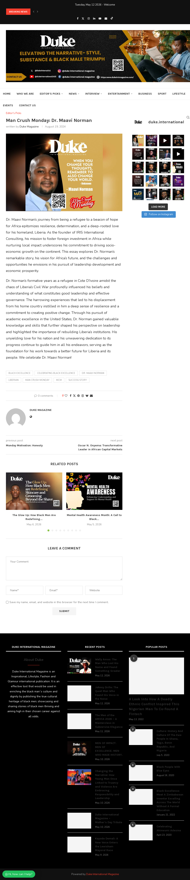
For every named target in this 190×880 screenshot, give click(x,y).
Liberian (14, 380)
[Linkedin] (94, 18)
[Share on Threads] (82, 396)
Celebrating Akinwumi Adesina (169, 828)
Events (8, 105)
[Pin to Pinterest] (78, 396)
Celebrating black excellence (56, 373)
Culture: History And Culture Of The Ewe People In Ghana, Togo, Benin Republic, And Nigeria (170, 740)
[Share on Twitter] (74, 396)
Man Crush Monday (37, 380)
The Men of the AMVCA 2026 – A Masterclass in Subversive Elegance (109, 721)
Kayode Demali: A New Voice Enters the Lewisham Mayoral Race (106, 844)
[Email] (106, 18)
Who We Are (25, 93)
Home (7, 93)
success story (77, 380)
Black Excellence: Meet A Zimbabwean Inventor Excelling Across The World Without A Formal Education (170, 800)
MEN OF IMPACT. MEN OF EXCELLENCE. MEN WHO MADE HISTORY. (109, 748)
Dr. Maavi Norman (93, 373)
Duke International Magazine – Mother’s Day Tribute (108, 818)
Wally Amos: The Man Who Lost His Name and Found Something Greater (107, 665)
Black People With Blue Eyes (168, 769)
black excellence (19, 373)
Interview (92, 93)
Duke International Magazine (102, 874)
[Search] (188, 117)
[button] (33, 12)
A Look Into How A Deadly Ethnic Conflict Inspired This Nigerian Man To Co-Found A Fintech (154, 706)
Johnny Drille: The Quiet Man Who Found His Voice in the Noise (107, 693)
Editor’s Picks (50, 93)
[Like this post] (66, 396)
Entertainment (119, 93)
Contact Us (27, 105)
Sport (162, 93)
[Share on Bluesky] (87, 396)
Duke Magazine (29, 126)
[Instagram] (89, 18)
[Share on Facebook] (70, 396)
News (73, 93)
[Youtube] (100, 18)
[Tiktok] (112, 18)
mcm (59, 380)
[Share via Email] (91, 396)
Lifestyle (178, 93)
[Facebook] (77, 18)
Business (145, 93)
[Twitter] (83, 18)
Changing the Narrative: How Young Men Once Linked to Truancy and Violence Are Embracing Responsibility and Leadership (107, 784)
